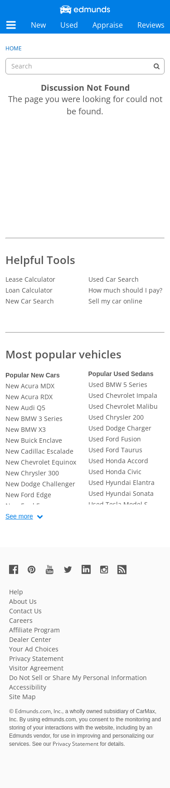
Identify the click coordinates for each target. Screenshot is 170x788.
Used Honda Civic (114, 471)
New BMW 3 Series (34, 418)
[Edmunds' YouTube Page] (53, 569)
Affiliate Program (34, 630)
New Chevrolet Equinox (40, 462)
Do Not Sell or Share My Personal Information (78, 677)
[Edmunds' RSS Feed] (125, 569)
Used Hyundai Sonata (121, 493)
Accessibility (27, 687)
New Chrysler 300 (32, 473)
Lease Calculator (30, 279)
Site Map (22, 696)
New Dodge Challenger (40, 484)
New (38, 25)
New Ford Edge (28, 494)
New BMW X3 (25, 429)
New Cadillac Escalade (39, 451)
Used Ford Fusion (114, 439)
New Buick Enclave (33, 440)
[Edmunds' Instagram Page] (107, 569)
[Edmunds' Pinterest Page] (35, 569)
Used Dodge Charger (119, 428)
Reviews (151, 25)
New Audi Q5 (25, 407)
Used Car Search (113, 279)
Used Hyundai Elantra (121, 482)
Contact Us (25, 611)
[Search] (156, 66)
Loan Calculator (29, 290)
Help (16, 591)
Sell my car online (115, 301)
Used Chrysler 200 (116, 417)
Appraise (107, 25)
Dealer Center (30, 639)
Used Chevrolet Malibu (123, 406)
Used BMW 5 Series (117, 384)
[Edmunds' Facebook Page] (17, 569)
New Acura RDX (29, 396)
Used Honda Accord (118, 460)
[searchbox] (85, 66)
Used (69, 25)
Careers (21, 620)
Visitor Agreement (36, 668)
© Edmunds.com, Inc (35, 711)
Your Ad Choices (33, 649)
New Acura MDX (29, 386)
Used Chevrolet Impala (122, 395)
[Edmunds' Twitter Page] (71, 569)
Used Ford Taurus (115, 449)
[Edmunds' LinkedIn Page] (90, 569)
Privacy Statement (36, 658)
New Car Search (29, 301)
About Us (23, 601)
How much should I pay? (125, 290)
